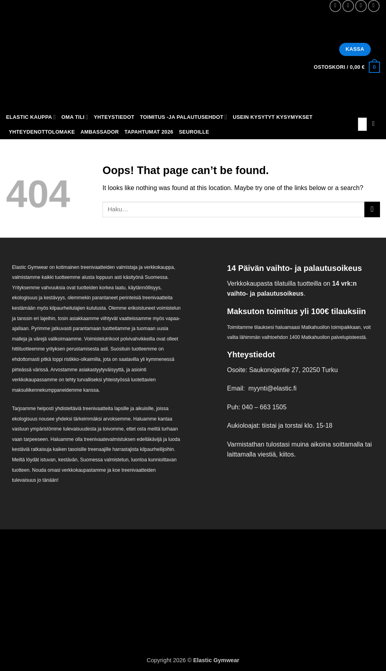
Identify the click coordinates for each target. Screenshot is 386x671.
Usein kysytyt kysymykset (273, 117)
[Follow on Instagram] (348, 6)
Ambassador (99, 132)
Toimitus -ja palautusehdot (183, 117)
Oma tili (74, 117)
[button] (347, 67)
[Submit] (373, 124)
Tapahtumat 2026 (149, 132)
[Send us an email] (361, 6)
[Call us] (374, 6)
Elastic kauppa (31, 117)
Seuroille (194, 132)
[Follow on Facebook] (335, 6)
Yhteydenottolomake (42, 132)
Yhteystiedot (114, 117)
